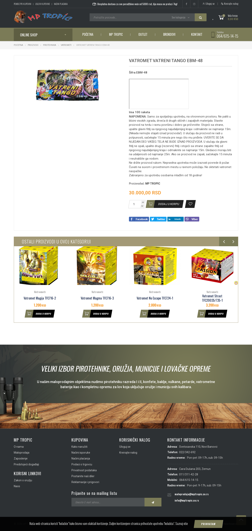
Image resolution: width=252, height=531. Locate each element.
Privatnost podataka (84, 470)
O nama (19, 446)
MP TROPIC (152, 183)
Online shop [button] (29, 34)
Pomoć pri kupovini (22, 4)
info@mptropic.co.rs (187, 500)
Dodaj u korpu (38, 314)
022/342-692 (187, 452)
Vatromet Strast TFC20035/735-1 (212, 298)
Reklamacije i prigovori (85, 482)
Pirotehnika (49, 45)
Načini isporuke (80, 452)
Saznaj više (181, 523)
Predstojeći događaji (26, 464)
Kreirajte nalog (229, 4)
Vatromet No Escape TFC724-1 (155, 298)
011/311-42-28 (188, 474)
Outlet (142, 34)
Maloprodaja (21, 452)
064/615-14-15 (227, 36)
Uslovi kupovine (42, 4)
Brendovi (169, 34)
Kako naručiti (79, 446)
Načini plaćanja (61, 4)
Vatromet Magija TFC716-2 (40, 298)
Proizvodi (33, 45)
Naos (17, 486)
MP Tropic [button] (116, 34)
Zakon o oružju (23, 480)
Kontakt (196, 34)
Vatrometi (66, 45)
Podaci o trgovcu (81, 464)
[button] (112, 62)
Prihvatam (208, 524)
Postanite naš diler (82, 476)
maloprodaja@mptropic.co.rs (191, 494)
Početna (87, 34)
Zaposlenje (21, 458)
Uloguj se (208, 4)
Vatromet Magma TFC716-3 (97, 298)
